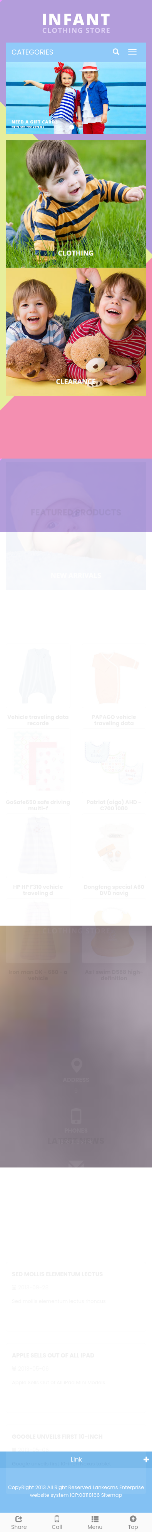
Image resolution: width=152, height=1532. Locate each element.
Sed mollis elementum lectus (57, 1272)
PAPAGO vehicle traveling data (114, 718)
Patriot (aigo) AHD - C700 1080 (114, 803)
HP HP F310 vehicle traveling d (38, 888)
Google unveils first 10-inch (57, 1435)
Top (133, 1522)
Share (19, 1522)
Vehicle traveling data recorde (38, 718)
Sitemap (111, 1495)
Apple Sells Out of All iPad (53, 1353)
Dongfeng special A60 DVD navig (114, 888)
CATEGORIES (32, 52)
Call (57, 1522)
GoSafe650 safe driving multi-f (38, 803)
